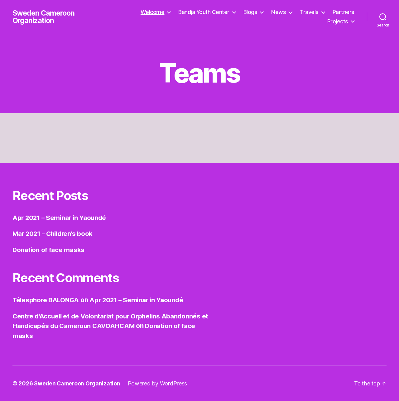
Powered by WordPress (159, 383)
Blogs (250, 12)
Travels (309, 12)
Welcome (153, 12)
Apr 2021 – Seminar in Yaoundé (60, 218)
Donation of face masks (48, 250)
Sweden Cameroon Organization (44, 16)
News (278, 12)
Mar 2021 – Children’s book (54, 233)
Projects (337, 21)
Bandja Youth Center (203, 12)
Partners (343, 12)
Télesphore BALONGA (46, 300)
